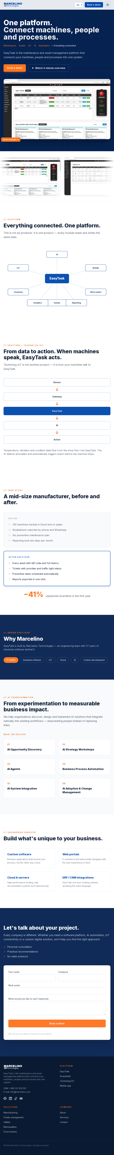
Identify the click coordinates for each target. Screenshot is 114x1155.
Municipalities (10, 1127)
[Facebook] (5, 1098)
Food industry (10, 1131)
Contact (64, 1122)
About (63, 1112)
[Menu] (107, 5)
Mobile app (65, 1085)
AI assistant (65, 1076)
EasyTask (64, 1071)
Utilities (7, 1122)
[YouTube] (21, 1098)
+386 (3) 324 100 (17, 1088)
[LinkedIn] (10, 1098)
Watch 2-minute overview (48, 68)
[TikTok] (15, 1098)
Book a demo (94, 4)
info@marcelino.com (20, 1092)
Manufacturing (11, 1112)
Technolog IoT (67, 1081)
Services (64, 1117)
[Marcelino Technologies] (13, 4)
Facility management (13, 1117)
